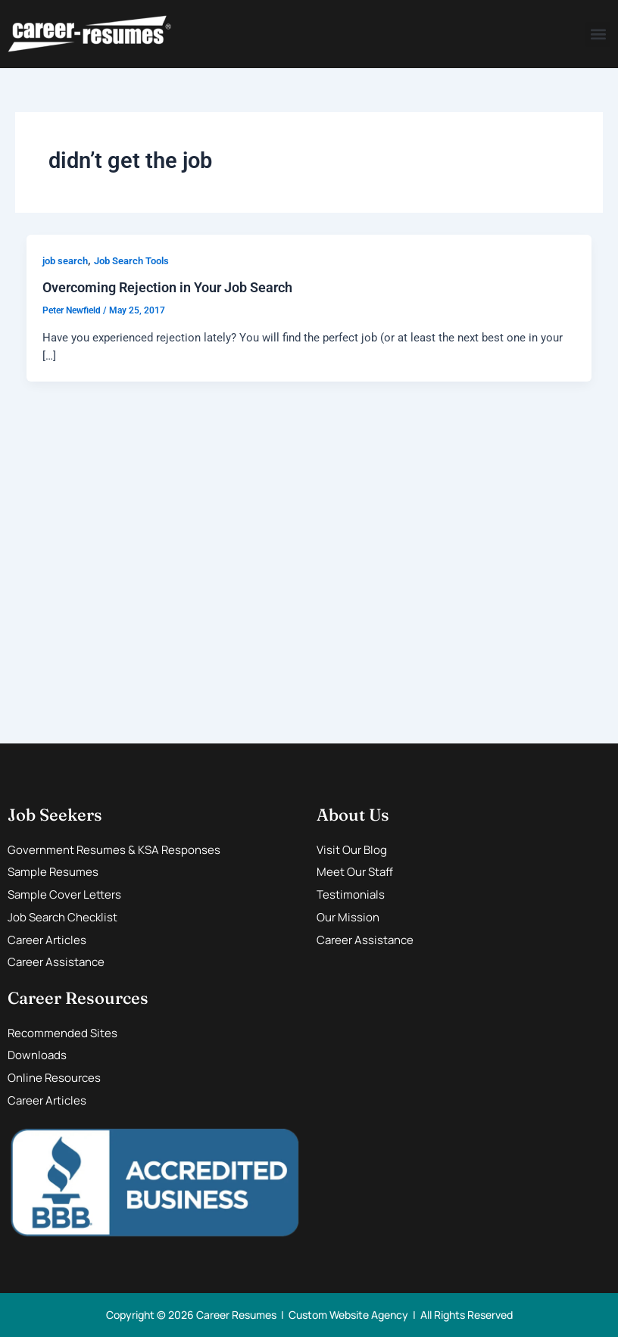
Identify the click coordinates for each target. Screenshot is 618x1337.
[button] (597, 34)
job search (65, 260)
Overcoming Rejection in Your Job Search (167, 287)
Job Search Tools (131, 260)
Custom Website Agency (348, 1314)
